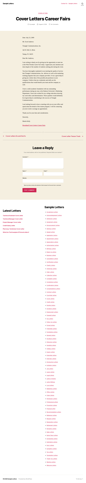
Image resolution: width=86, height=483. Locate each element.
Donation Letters (51, 309)
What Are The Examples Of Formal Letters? (16, 232)
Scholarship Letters (52, 439)
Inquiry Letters (51, 352)
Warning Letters (51, 462)
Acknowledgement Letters (54, 215)
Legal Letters (50, 375)
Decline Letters (51, 305)
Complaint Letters (52, 279)
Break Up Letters (51, 252)
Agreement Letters (52, 222)
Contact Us (64, 3)
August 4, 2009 (43, 24)
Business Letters (51, 255)
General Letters (51, 335)
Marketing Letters (52, 389)
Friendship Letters (52, 329)
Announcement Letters (53, 225)
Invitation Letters (51, 365)
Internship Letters (51, 355)
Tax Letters (50, 452)
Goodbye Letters (51, 339)
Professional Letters (52, 402)
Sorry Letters (50, 445)
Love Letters (50, 385)
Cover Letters (43, 13)
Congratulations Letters (53, 289)
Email (45, 171)
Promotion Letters (52, 405)
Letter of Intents (51, 379)
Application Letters (52, 235)
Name (24, 171)
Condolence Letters (52, 282)
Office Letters (50, 392)
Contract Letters (51, 292)
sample (33, 24)
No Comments (54, 24)
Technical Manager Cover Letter (13, 219)
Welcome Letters (51, 465)
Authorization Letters (53, 245)
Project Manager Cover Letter (12, 222)
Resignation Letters (52, 422)
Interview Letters (51, 359)
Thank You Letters (52, 459)
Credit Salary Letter (9, 225)
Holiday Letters (51, 349)
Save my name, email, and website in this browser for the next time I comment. (42, 185)
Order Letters (50, 395)
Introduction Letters (52, 362)
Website (25, 178)
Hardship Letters (51, 345)
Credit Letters (50, 302)
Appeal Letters (51, 232)
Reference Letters (52, 415)
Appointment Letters (52, 239)
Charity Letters (51, 265)
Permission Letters (52, 399)
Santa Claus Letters (52, 435)
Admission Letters (52, 219)
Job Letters (50, 369)
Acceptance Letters (52, 212)
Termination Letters (52, 455)
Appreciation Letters (52, 242)
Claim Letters (50, 272)
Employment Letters (52, 312)
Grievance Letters (52, 342)
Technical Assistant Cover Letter (13, 215)
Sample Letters (9, 3)
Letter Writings (51, 382)
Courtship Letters (51, 295)
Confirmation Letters (52, 285)
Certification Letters (52, 262)
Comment (25, 157)
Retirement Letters (52, 425)
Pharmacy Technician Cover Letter (13, 229)
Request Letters (51, 419)
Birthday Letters (51, 249)
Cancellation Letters (52, 259)
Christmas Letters (52, 269)
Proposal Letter (51, 409)
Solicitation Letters (52, 442)
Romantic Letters (51, 429)
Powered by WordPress (25, 479)
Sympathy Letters (52, 449)
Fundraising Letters (52, 332)
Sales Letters (50, 432)
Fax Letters (50, 319)
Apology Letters (51, 229)
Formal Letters (51, 325)
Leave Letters (50, 372)
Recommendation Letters (54, 412)
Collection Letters (52, 275)
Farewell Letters (51, 315)
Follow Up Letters (52, 322)
